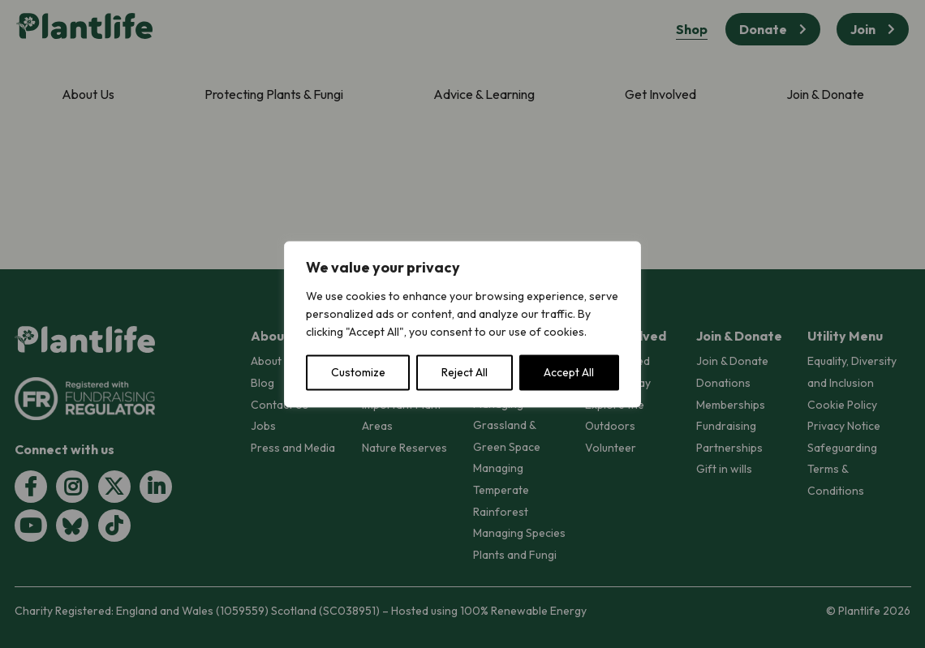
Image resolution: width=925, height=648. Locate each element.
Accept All (569, 372)
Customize (358, 372)
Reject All (464, 372)
